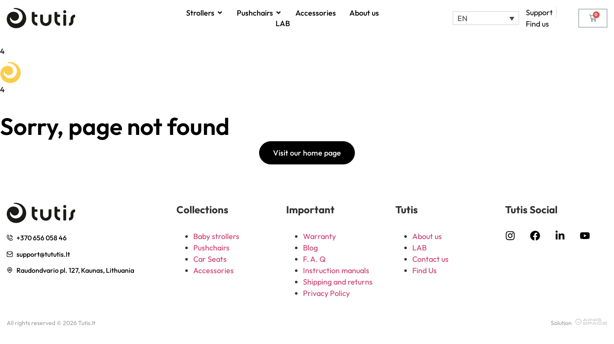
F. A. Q (314, 259)
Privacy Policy (326, 293)
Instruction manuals (336, 270)
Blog (310, 248)
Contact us (430, 259)
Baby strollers (216, 236)
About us (427, 236)
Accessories (213, 270)
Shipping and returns (338, 282)
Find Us (424, 270)
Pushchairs (211, 248)
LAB (419, 248)
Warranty (319, 236)
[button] (486, 18)
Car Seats (210, 259)
